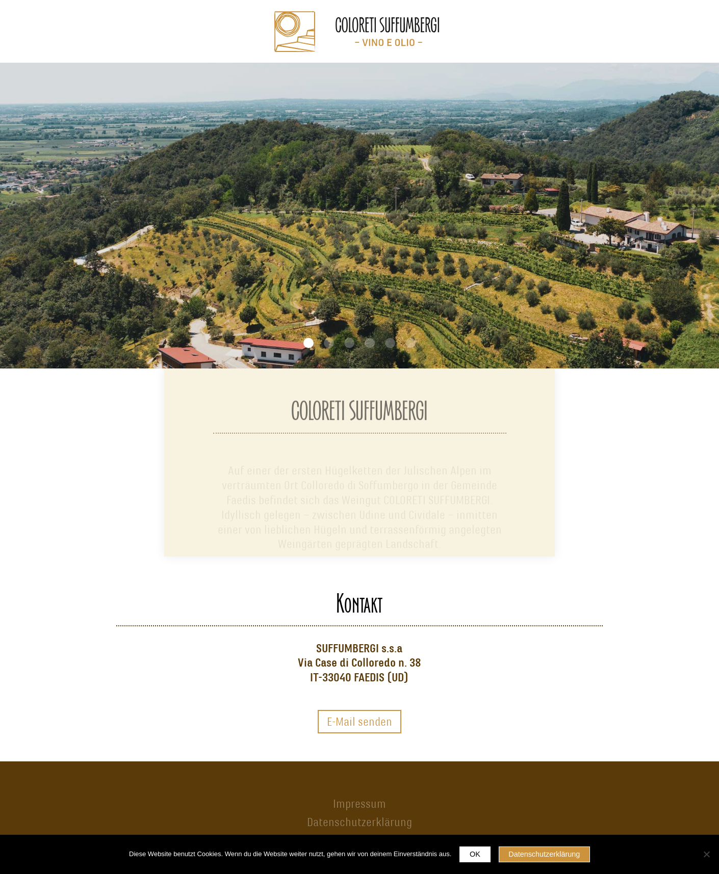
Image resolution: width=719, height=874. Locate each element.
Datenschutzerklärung (359, 822)
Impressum (359, 803)
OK (475, 854)
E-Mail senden (359, 721)
